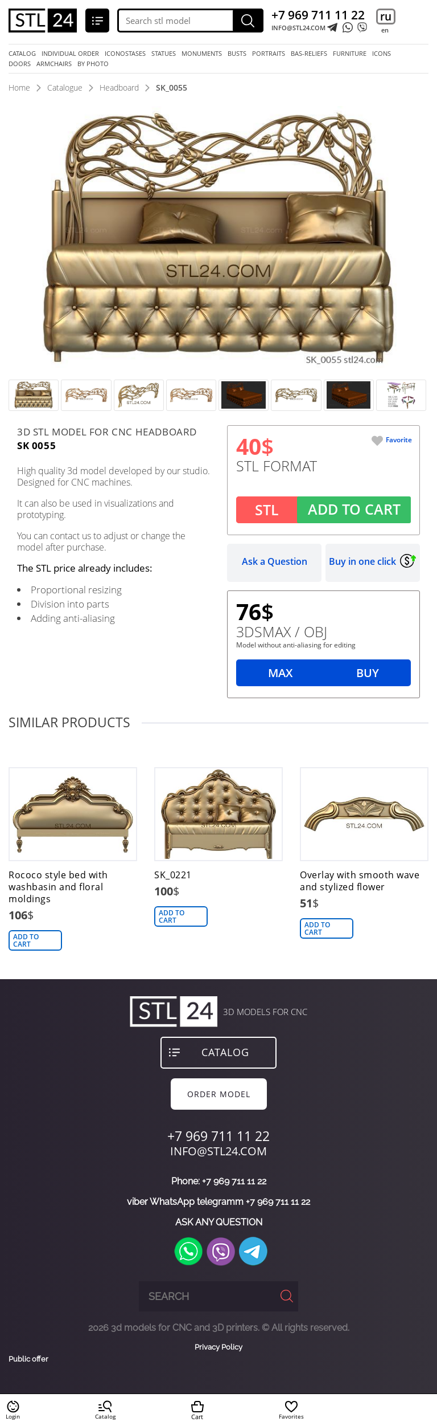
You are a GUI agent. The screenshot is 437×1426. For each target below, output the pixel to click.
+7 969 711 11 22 (318, 15)
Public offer (28, 1359)
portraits (268, 54)
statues (163, 54)
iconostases (125, 54)
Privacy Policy (218, 1347)
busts (237, 54)
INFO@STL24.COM (298, 28)
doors (20, 64)
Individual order (70, 54)
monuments (202, 54)
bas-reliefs (309, 54)
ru (385, 16)
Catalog (22, 54)
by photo (93, 64)
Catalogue (65, 87)
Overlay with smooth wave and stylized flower (359, 881)
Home (19, 87)
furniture (349, 54)
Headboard (119, 87)
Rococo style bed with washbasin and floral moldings (58, 887)
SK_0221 (173, 875)
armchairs (54, 64)
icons (381, 54)
